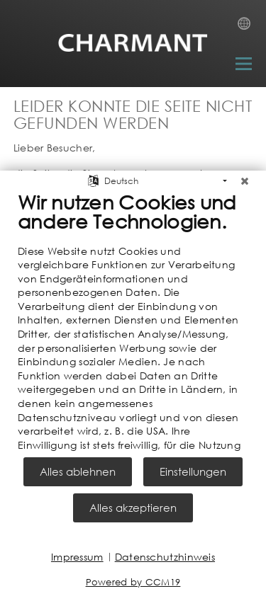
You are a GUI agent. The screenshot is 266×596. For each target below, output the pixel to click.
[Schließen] (244, 176)
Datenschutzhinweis (165, 556)
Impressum (77, 556)
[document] (133, 320)
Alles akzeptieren (133, 507)
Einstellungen (193, 471)
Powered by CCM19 (133, 582)
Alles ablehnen (78, 471)
